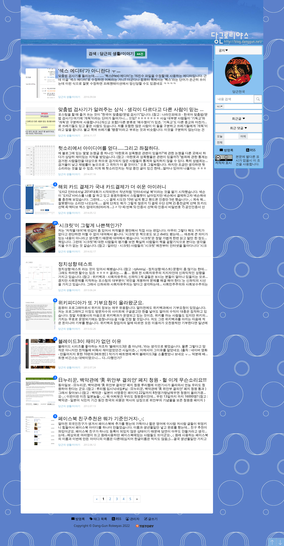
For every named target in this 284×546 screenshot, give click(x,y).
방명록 (226, 150)
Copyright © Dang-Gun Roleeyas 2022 (102, 526)
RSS (251, 150)
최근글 (238, 118)
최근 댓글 (238, 128)
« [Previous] (96, 499)
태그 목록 (98, 519)
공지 (223, 50)
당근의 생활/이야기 (69, 97)
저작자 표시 (223, 163)
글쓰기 (151, 519)
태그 (219, 106)
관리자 (132, 519)
